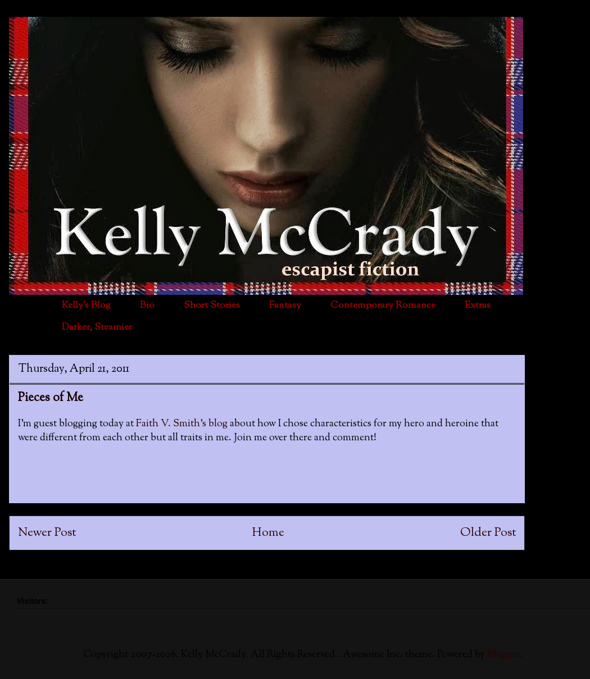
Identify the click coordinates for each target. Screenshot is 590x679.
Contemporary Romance (382, 305)
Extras (478, 305)
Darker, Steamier (97, 327)
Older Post (488, 532)
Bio (147, 305)
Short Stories (212, 305)
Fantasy (285, 305)
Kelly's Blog (86, 305)
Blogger (503, 655)
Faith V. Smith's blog (183, 424)
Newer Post (47, 532)
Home (268, 532)
